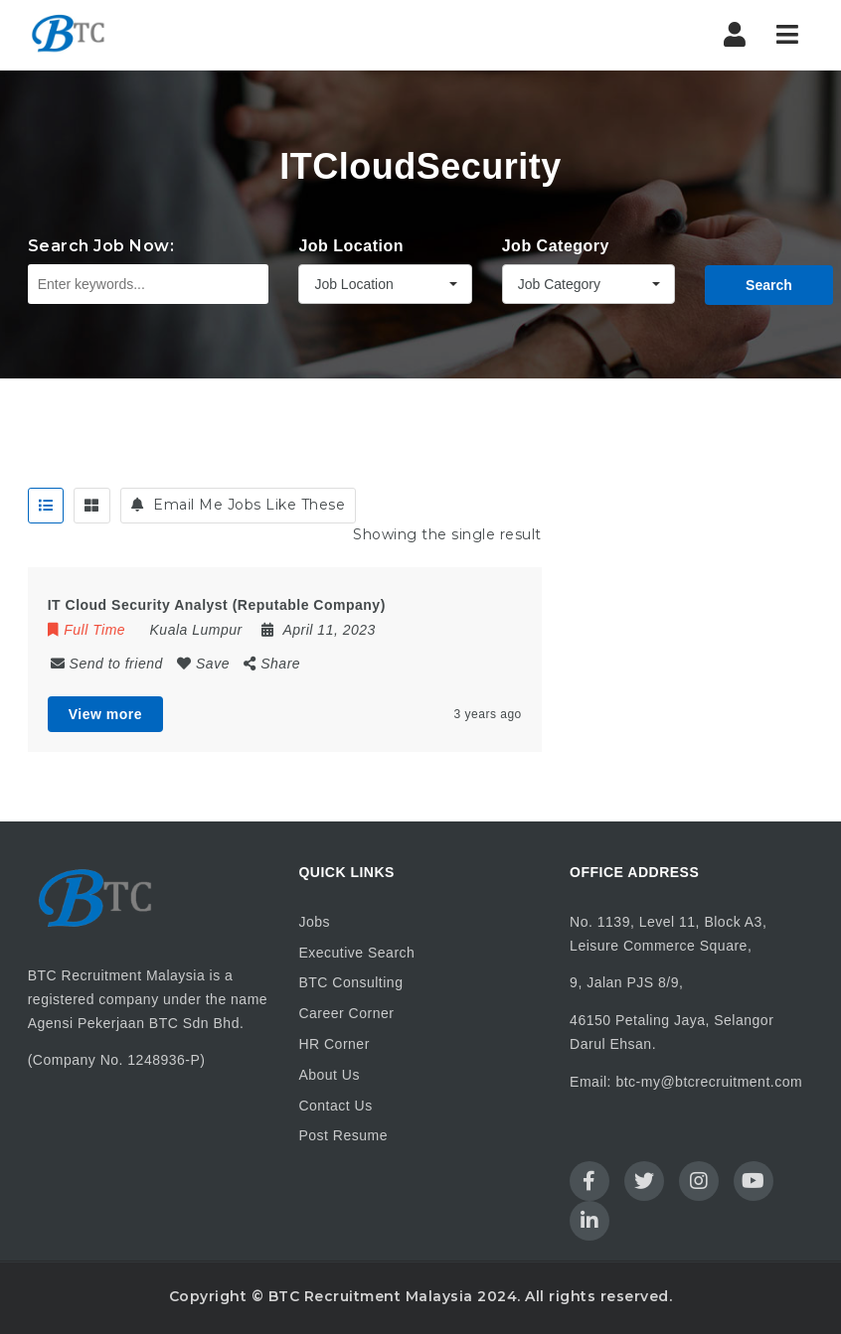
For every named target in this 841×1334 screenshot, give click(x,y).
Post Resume (343, 1135)
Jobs (314, 922)
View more (105, 714)
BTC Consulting (350, 982)
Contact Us (335, 1105)
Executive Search (356, 953)
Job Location (351, 245)
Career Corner (346, 1013)
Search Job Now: (101, 245)
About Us (329, 1075)
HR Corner (333, 1044)
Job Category (555, 245)
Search (769, 285)
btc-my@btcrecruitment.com (708, 1082)
